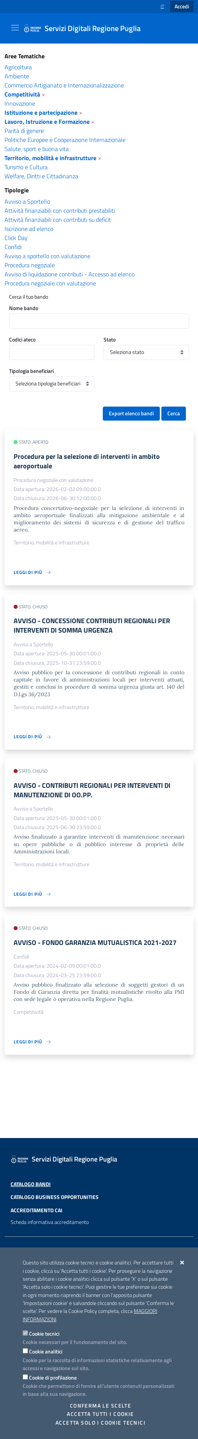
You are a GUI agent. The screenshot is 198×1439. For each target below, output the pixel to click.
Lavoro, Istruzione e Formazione (47, 121)
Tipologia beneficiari (31, 371)
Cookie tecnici (44, 1334)
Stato (110, 339)
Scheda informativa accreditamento (50, 1236)
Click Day (16, 237)
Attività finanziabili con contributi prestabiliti (60, 210)
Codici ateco (22, 339)
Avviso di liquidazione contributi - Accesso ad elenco (70, 274)
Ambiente (17, 76)
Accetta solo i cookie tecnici (100, 1422)
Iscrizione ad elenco (29, 228)
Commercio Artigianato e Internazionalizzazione (64, 85)
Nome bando (23, 308)
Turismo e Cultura (26, 166)
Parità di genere (24, 130)
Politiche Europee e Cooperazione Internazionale (65, 139)
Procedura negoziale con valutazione (50, 283)
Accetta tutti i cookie (100, 1414)
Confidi (13, 246)
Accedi (182, 6)
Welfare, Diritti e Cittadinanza (41, 176)
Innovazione (20, 103)
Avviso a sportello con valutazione (47, 255)
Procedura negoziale (30, 265)
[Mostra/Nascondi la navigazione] (15, 27)
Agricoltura (18, 67)
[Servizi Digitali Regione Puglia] (86, 28)
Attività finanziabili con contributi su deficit (58, 219)
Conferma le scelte (100, 1405)
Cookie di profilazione (53, 1377)
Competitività (22, 94)
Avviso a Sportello (27, 201)
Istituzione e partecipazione (41, 112)
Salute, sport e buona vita (37, 148)
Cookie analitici (45, 1351)
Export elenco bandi (131, 413)
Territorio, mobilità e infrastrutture (50, 157)
